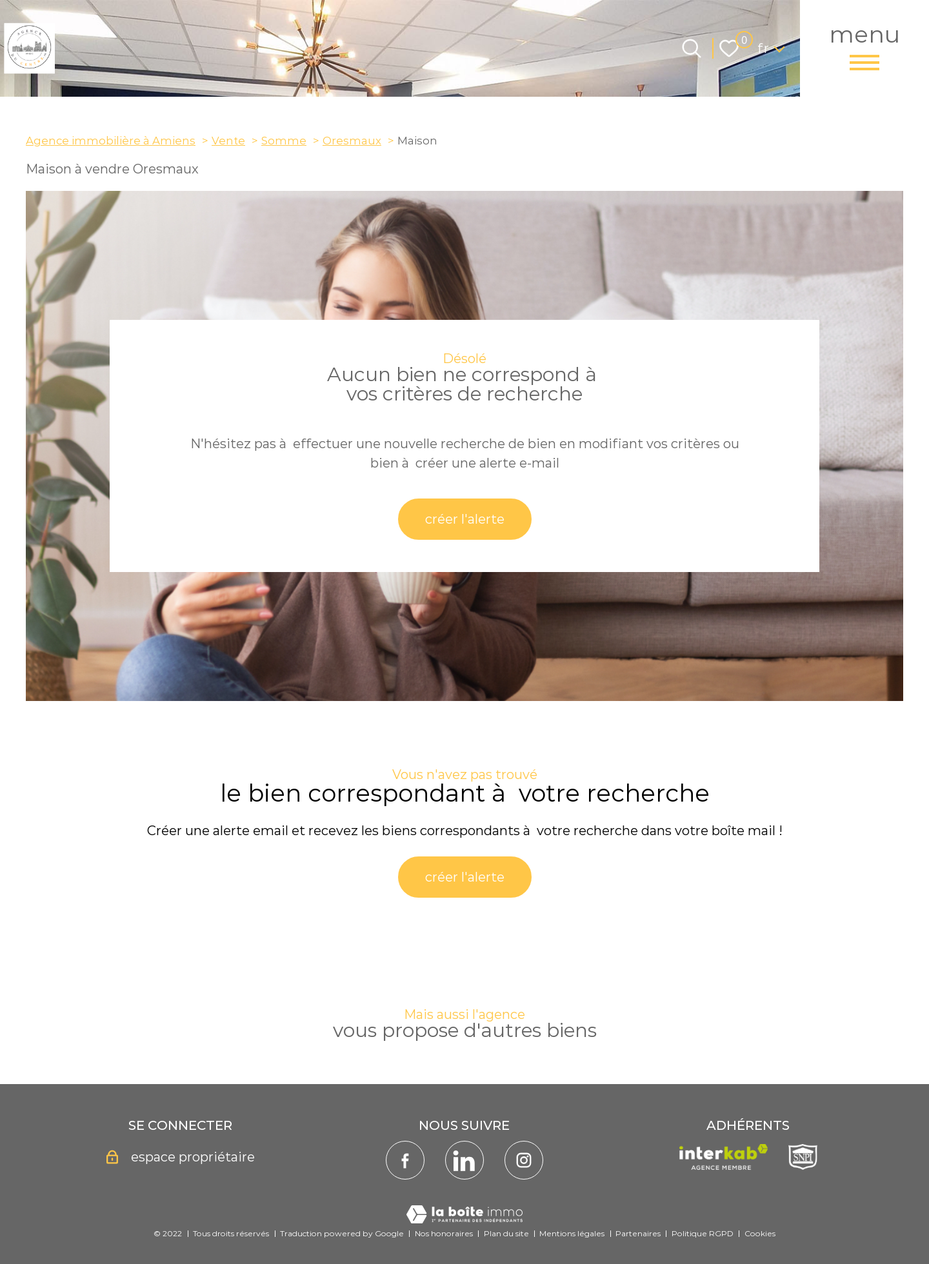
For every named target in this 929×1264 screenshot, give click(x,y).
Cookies (759, 1233)
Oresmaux (352, 140)
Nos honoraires (444, 1233)
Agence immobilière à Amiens (110, 140)
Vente (228, 140)
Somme (283, 140)
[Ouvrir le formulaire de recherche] (691, 48)
